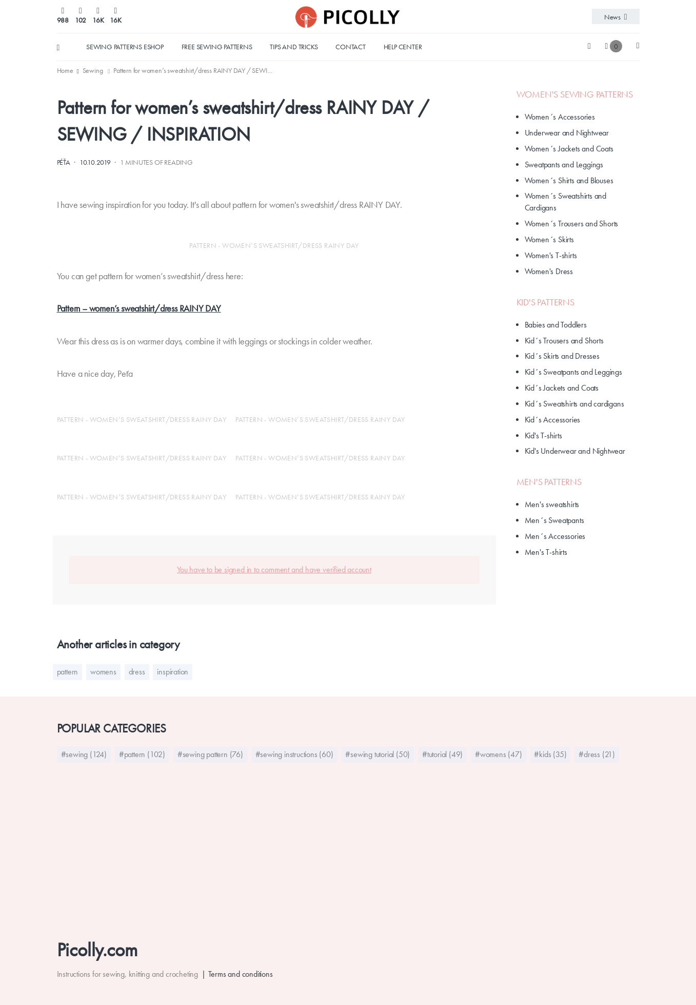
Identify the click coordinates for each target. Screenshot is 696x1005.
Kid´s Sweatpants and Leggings (573, 372)
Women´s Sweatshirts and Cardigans (565, 201)
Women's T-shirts (551, 255)
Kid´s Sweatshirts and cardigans (574, 404)
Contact (350, 47)
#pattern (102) (142, 754)
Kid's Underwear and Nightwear (575, 451)
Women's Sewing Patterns (574, 94)
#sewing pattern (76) (210, 754)
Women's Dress (549, 271)
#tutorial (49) (442, 754)
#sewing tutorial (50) (377, 754)
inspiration (172, 672)
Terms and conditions (240, 974)
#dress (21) (597, 754)
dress (137, 672)
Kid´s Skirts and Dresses (562, 356)
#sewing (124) (84, 754)
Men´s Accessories (555, 536)
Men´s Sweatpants (554, 520)
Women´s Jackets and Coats (569, 148)
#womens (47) (498, 754)
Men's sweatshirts (552, 504)
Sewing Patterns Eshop (125, 47)
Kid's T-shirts (543, 435)
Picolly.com (97, 950)
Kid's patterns (545, 302)
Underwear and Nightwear (567, 133)
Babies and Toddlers (556, 325)
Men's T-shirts (546, 552)
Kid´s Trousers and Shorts (564, 340)
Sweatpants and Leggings (564, 164)
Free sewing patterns (217, 47)
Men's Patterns (549, 482)
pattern (67, 672)
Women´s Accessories (560, 117)
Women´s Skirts (549, 239)
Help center (403, 47)
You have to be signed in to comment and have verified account (274, 569)
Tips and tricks (293, 47)
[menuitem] (66, 70)
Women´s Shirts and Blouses (569, 180)
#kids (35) (550, 754)
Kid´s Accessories (553, 419)
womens (103, 672)
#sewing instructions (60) (294, 754)
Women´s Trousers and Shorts (572, 223)
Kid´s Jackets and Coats (562, 388)
